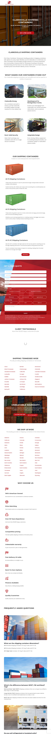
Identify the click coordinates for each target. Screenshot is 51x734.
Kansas (21, 435)
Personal (11, 297)
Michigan (22, 440)
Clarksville (37, 356)
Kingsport (37, 366)
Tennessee (7, 458)
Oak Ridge (22, 374)
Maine (21, 437)
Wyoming (37, 463)
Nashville (6, 374)
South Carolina (23, 455)
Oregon (22, 453)
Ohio (36, 450)
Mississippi (7, 442)
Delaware (6, 430)
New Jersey (7, 447)
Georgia (37, 430)
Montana (37, 442)
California (6, 427)
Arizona (21, 425)
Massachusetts (8, 440)
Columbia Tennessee (40, 359)
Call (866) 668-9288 (20, 402)
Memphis (6, 371)
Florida (21, 430)
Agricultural (40, 297)
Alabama (6, 425)
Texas (21, 458)
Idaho (5, 432)
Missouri (22, 442)
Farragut (22, 361)
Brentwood (37, 354)
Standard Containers (14, 291)
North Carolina (8, 450)
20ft (11, 303)
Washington (38, 460)
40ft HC (40, 303)
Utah (36, 458)
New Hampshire (39, 445)
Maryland (37, 437)
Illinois (21, 432)
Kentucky (37, 435)
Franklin (37, 361)
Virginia (21, 460)
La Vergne (22, 369)
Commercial (25, 297)
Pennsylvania (38, 453)
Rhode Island (7, 455)
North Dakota (23, 450)
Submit (25, 313)
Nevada (22, 445)
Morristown (22, 371)
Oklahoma (7, 453)
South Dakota (38, 455)
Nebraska (6, 445)
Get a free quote (25, 33)
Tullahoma (22, 376)
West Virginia (7, 463)
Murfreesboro (38, 371)
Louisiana (6, 437)
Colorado (22, 427)
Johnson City (23, 366)
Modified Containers (36, 291)
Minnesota (37, 440)
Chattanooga (23, 356)
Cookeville (7, 361)
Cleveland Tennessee (9, 359)
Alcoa (5, 354)
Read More (25, 254)
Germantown (23, 364)
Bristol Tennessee (8, 356)
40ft (25, 303)
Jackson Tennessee (9, 366)
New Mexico (23, 447)
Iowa (5, 435)
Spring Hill (6, 376)
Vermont (6, 460)
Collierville (22, 359)
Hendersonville (38, 364)
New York (37, 447)
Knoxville (6, 369)
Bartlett (22, 354)
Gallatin (6, 364)
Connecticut (38, 427)
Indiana (37, 432)
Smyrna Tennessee (39, 374)
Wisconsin (22, 463)
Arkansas (37, 425)
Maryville (37, 369)
